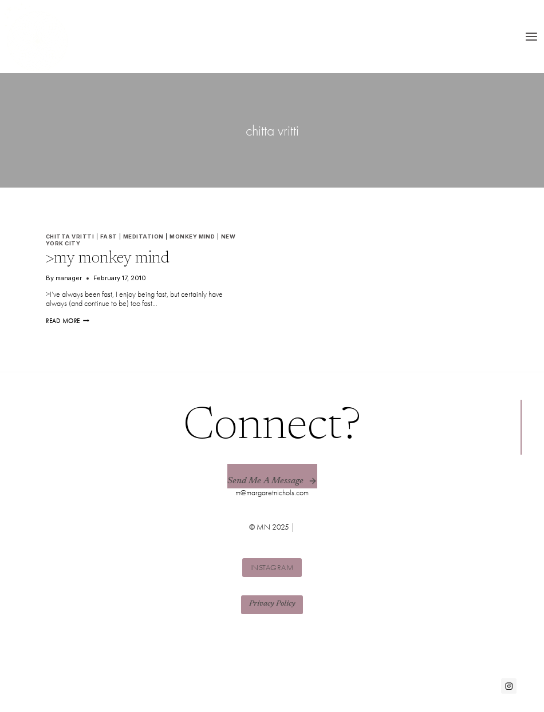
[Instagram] (509, 686)
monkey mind (192, 236)
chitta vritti (70, 236)
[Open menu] (531, 36)
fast (108, 236)
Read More (67, 321)
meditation (143, 236)
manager (69, 278)
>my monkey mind (107, 258)
